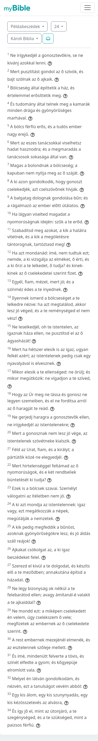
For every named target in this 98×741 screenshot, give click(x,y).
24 (57, 26)
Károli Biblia (23, 38)
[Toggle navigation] (87, 7)
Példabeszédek (26, 26)
